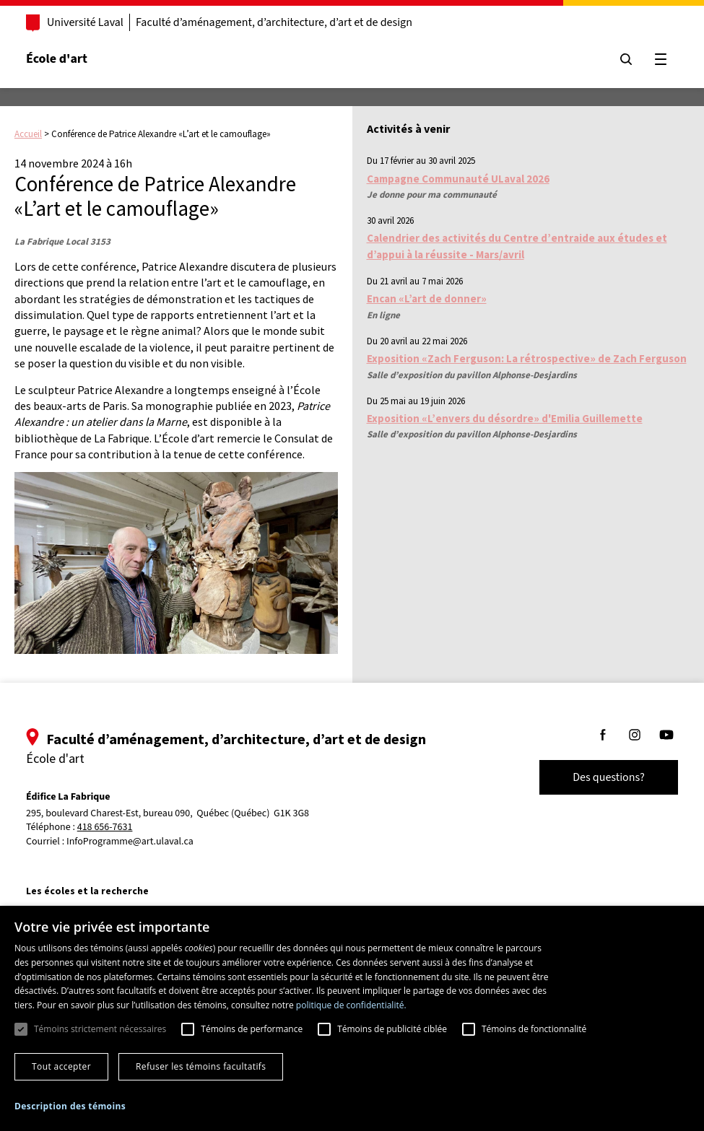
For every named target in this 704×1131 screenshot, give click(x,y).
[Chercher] (626, 59)
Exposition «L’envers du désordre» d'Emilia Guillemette (505, 418)
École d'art (56, 59)
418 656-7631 (105, 827)
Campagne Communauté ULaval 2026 (458, 178)
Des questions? (609, 777)
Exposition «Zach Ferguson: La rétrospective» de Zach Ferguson (527, 358)
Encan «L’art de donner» (427, 298)
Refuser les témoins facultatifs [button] (201, 1066)
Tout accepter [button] (61, 1066)
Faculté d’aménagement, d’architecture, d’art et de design (274, 22)
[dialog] (352, 1018)
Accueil (28, 134)
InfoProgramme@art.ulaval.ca (130, 841)
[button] (70, 1106)
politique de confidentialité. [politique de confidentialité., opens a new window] (351, 1005)
